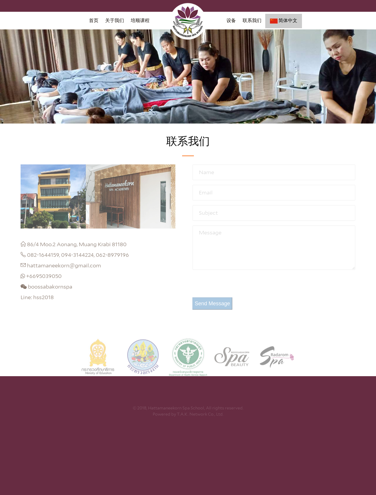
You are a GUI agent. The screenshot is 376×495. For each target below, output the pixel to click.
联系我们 (252, 20)
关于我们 (114, 20)
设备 (231, 20)
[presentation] (237, 285)
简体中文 (283, 21)
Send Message (212, 303)
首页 (93, 20)
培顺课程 (140, 20)
